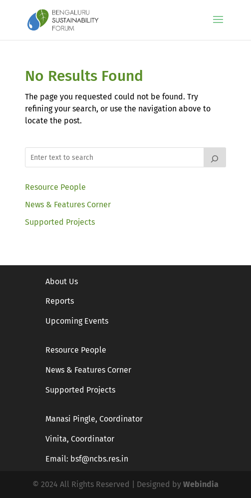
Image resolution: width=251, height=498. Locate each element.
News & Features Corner (68, 204)
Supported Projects (60, 222)
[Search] (215, 157)
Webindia (201, 484)
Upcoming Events (76, 321)
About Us (61, 281)
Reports (59, 301)
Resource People (55, 187)
